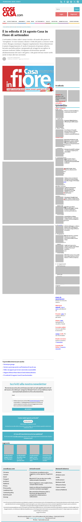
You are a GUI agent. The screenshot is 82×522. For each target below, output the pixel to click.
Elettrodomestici (40, 21)
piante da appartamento (59, 298)
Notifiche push (7, 495)
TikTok (78, 2)
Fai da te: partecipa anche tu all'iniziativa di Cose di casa (20, 367)
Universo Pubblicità (61, 490)
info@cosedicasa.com (19, 436)
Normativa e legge (63, 21)
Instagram (67, 2)
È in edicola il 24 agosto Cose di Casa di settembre (18, 375)
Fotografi (6, 479)
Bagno (32, 21)
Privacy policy (7, 488)
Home (4, 27)
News (8, 27)
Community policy (8, 492)
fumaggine (59, 342)
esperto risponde (60, 348)
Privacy (5, 486)
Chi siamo (6, 472)
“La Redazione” (16, 57)
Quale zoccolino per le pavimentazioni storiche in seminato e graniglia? (40, 488)
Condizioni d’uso (8, 490)
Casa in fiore (54, 21)
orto (62, 314)
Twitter (74, 2)
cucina (57, 334)
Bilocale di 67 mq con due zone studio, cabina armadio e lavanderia (40, 479)
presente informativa (35, 400)
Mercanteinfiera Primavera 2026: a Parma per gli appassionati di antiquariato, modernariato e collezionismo (40, 494)
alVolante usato (60, 475)
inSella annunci (60, 480)
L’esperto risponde (74, 21)
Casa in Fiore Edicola (26, 27)
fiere (61, 105)
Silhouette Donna (61, 485)
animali (57, 307)
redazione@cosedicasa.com (36, 518)
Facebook (64, 2)
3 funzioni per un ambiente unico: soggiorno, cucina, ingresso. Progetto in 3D (41, 474)
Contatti (5, 474)
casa (61, 320)
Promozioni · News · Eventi (12, 1)
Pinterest (71, 2)
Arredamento (22, 21)
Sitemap (5, 497)
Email (13, 395)
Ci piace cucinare (60, 487)
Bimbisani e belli (60, 482)
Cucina (28, 21)
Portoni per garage (9, 364)
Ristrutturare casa (12, 21)
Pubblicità (6, 483)
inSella (58, 477)
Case (4, 21)
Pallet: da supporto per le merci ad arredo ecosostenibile (20, 370)
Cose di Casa (12, 12)
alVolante (58, 472)
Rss (61, 2)
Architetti (6, 481)
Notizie (13, 27)
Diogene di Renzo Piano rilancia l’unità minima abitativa (20, 372)
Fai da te (48, 21)
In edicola (18, 27)
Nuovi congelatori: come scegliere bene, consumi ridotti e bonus (41, 483)
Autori (5, 477)
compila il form (28, 438)
